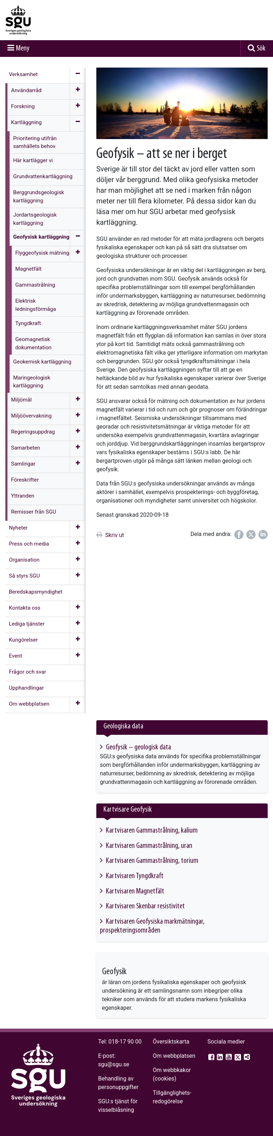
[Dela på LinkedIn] (263, 534)
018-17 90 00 (124, 1041)
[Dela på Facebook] (238, 534)
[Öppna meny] (78, 91)
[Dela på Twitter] (251, 534)
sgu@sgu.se (113, 1064)
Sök (261, 48)
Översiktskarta (171, 1041)
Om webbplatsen (174, 1055)
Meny (23, 48)
